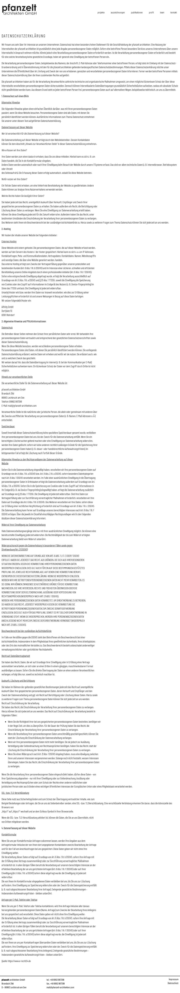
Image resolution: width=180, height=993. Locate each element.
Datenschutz (173, 982)
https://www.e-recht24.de (19, 960)
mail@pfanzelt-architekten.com (22, 405)
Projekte (101, 12)
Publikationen (137, 12)
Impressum (173, 979)
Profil (151, 12)
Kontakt (174, 12)
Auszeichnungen (118, 12)
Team (162, 12)
